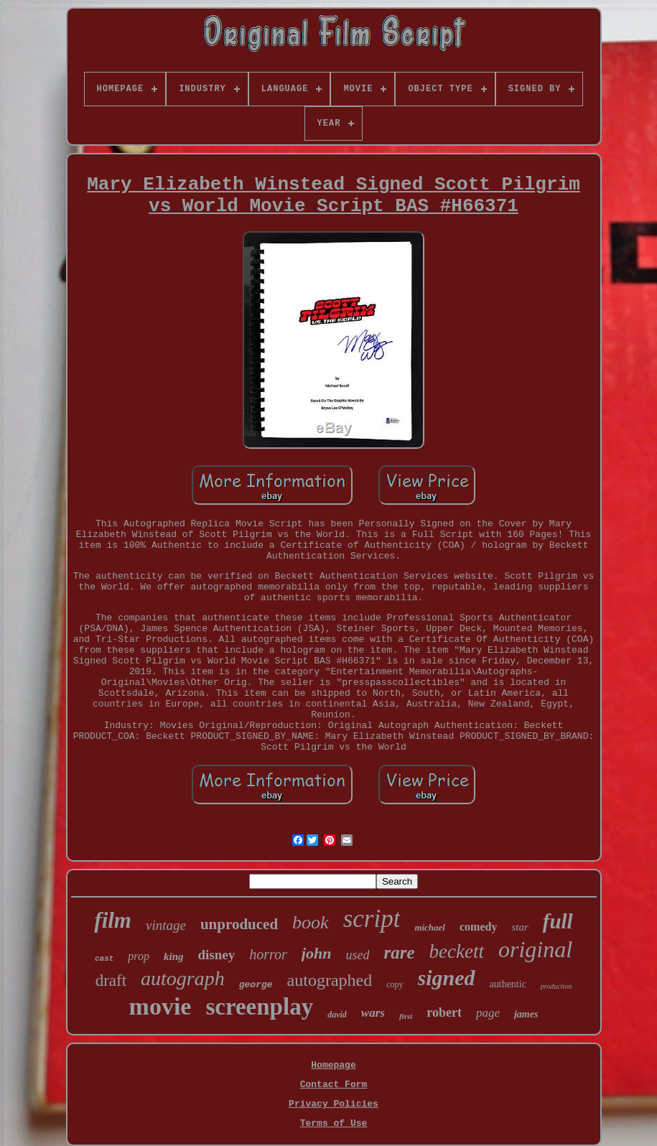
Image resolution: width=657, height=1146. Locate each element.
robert (444, 1012)
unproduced (239, 924)
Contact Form (334, 1084)
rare (398, 952)
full (558, 921)
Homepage (333, 1065)
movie (160, 1006)
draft (110, 980)
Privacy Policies (333, 1104)
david (337, 1015)
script (372, 919)
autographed (330, 980)
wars (373, 1013)
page (488, 1013)
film (112, 920)
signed (446, 977)
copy (394, 984)
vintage (166, 925)
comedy (478, 927)
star (519, 927)
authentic (508, 984)
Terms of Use (334, 1123)
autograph (183, 978)
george (256, 984)
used (357, 955)
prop (138, 956)
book (310, 922)
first (405, 1016)
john (317, 953)
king (174, 956)
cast (104, 958)
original (535, 949)
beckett (456, 951)
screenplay (259, 1007)
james (526, 1014)
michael (429, 927)
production (556, 986)
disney (216, 954)
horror (268, 954)
